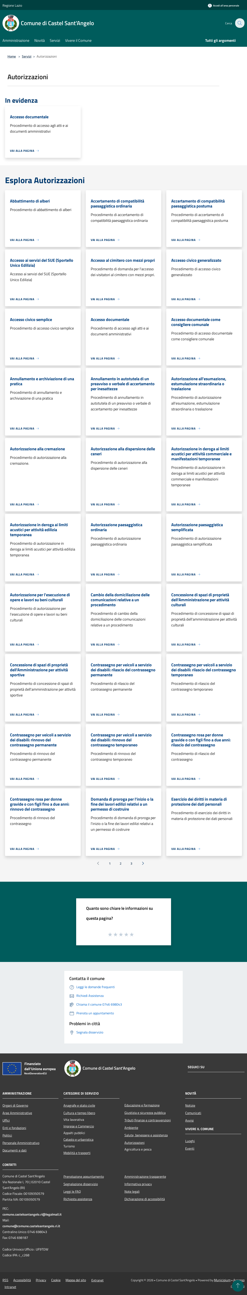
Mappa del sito (76, 1280)
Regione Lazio (12, 5)
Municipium (222, 1280)
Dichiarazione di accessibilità (144, 1198)
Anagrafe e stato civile (79, 1105)
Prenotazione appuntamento (83, 1176)
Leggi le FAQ (72, 1191)
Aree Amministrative (17, 1112)
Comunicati (193, 1112)
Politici (7, 1135)
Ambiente (131, 1127)
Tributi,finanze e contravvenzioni (147, 1120)
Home (11, 56)
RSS (5, 1280)
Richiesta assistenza (77, 1198)
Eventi (189, 1148)
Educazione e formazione (142, 1105)
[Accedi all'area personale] (223, 5)
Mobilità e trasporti (77, 1152)
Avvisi (189, 1120)
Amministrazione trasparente (145, 1176)
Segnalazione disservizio (80, 1183)
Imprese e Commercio (78, 1126)
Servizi (26, 56)
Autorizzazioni (134, 1142)
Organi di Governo (15, 1105)
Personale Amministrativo (20, 1142)
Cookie (56, 1280)
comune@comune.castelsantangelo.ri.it (31, 1225)
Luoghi (190, 1140)
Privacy (41, 1280)
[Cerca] (240, 23)
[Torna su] (238, 1286)
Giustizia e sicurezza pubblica (145, 1112)
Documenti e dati (14, 1150)
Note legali (132, 1191)
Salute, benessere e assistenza (146, 1135)
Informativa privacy (138, 1183)
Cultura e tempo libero (79, 1112)
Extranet (97, 1280)
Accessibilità (22, 1280)
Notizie (190, 1105)
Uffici (6, 1120)
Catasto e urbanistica (78, 1139)
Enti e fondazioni (14, 1127)
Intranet (10, 1286)
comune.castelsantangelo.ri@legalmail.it (32, 1214)
